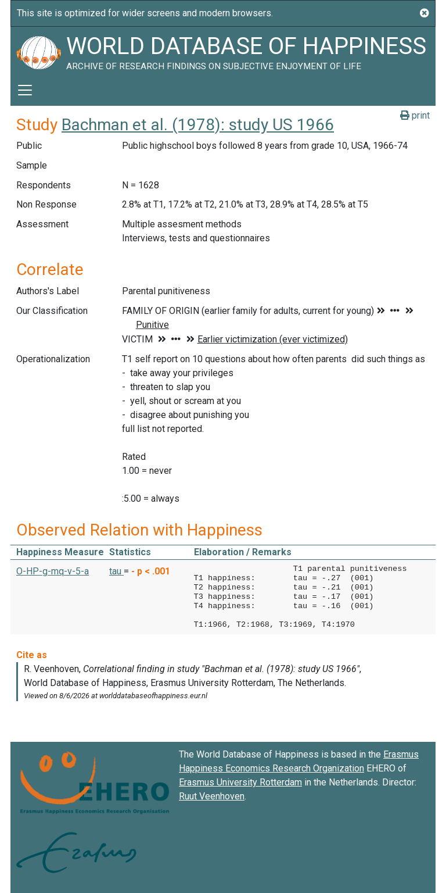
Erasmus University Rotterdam (240, 782)
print (415, 115)
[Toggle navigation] (25, 90)
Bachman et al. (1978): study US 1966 (198, 124)
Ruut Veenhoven (211, 796)
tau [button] (116, 571)
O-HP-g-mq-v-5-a (52, 571)
